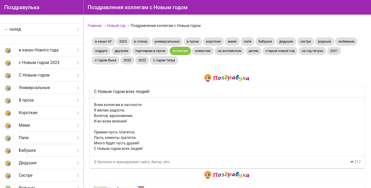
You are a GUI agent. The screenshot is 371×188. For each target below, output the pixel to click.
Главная (94, 26)
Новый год (116, 26)
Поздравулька (21, 7)
